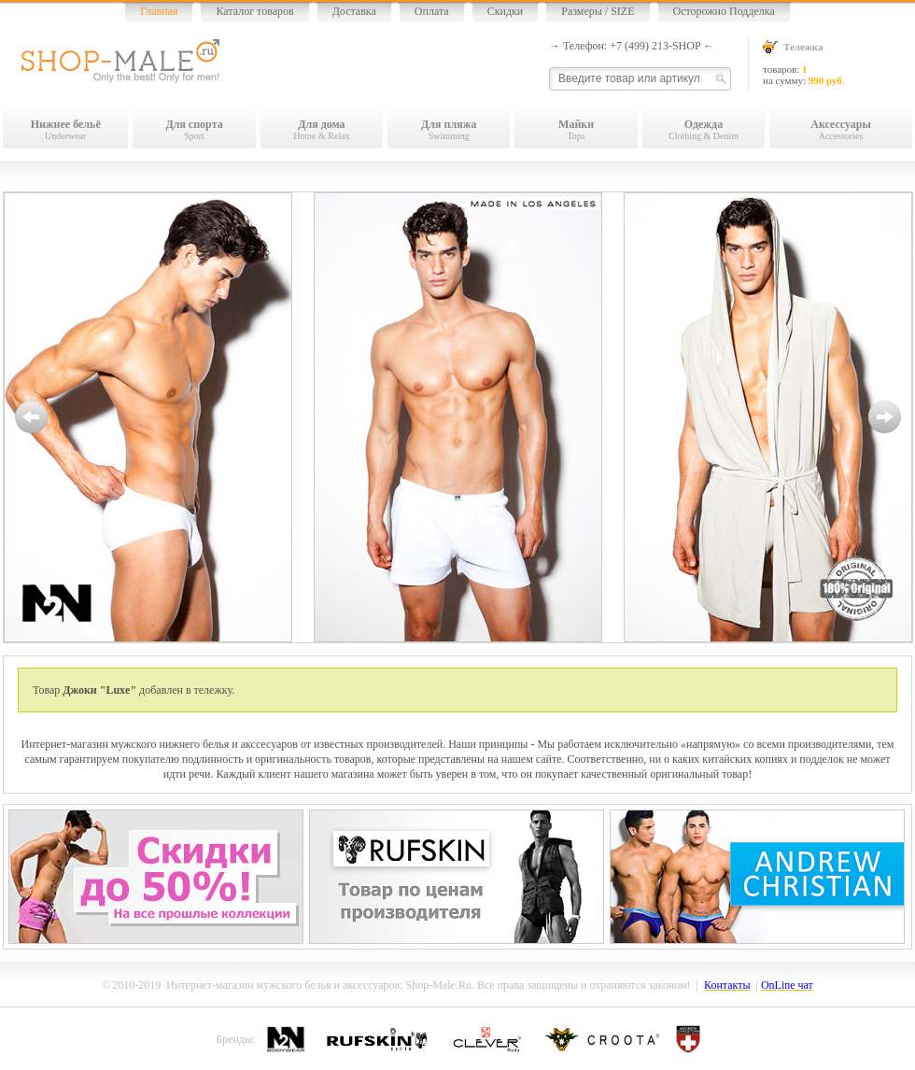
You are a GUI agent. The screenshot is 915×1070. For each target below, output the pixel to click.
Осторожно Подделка (724, 11)
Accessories (840, 129)
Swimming (448, 129)
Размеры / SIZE (597, 11)
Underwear (65, 129)
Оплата (432, 11)
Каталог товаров (254, 11)
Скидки (505, 11)
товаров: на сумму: (837, 63)
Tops (575, 129)
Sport (194, 129)
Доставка (354, 11)
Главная (158, 11)
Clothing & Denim (703, 129)
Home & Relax (321, 129)
